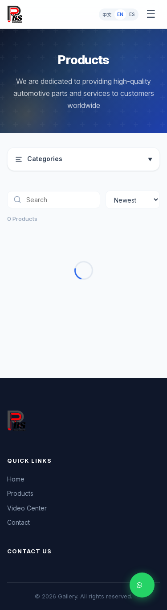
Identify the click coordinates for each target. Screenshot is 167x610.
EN (120, 14)
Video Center (27, 508)
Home (15, 479)
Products (20, 493)
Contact (18, 522)
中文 (106, 14)
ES (132, 14)
